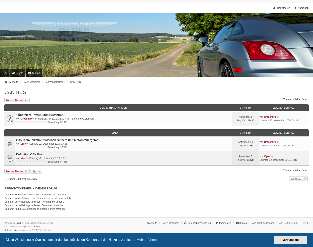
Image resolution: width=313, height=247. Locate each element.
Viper (24, 143)
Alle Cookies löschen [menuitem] (263, 223)
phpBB (19, 223)
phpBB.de (35, 226)
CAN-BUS (15, 92)
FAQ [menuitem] (4, 73)
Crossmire (27, 118)
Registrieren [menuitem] (281, 7)
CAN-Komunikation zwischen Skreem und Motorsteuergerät (57, 140)
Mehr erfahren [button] (147, 239)
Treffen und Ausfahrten (81, 118)
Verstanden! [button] (290, 239)
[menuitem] (17, 73)
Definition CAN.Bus (29, 154)
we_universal (15, 230)
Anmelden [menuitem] (301, 7)
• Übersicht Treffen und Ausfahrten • (40, 115)
